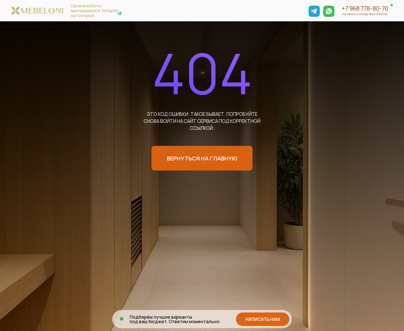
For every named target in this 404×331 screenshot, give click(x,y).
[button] (262, 319)
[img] (314, 11)
